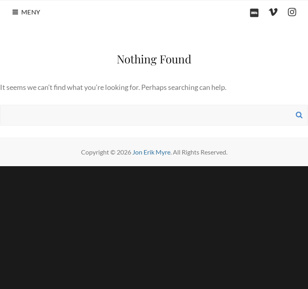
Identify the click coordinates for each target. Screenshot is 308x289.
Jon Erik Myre (151, 152)
